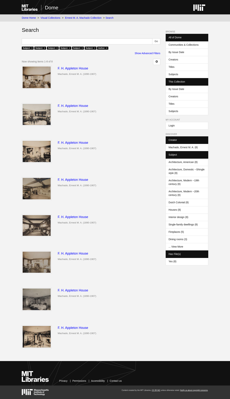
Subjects (173, 74)
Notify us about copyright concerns (194, 390)
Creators (173, 59)
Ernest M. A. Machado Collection (83, 17)
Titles (171, 66)
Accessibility (98, 380)
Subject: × (27, 48)
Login (172, 125)
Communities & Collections (184, 44)
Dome (51, 7)
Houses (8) (175, 209)
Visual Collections (50, 17)
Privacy (63, 380)
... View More (176, 246)
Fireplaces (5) (176, 231)
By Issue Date (176, 52)
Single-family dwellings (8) (183, 224)
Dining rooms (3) (178, 239)
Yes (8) (172, 261)
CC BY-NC (156, 390)
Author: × (102, 48)
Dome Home (29, 17)
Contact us (116, 380)
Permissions (79, 380)
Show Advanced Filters (147, 53)
